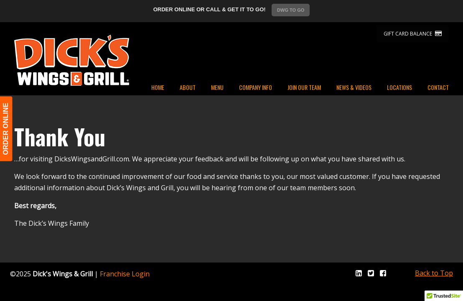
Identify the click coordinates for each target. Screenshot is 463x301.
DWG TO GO (290, 10)
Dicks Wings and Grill (71, 60)
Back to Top (434, 273)
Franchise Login (125, 273)
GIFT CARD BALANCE (413, 33)
